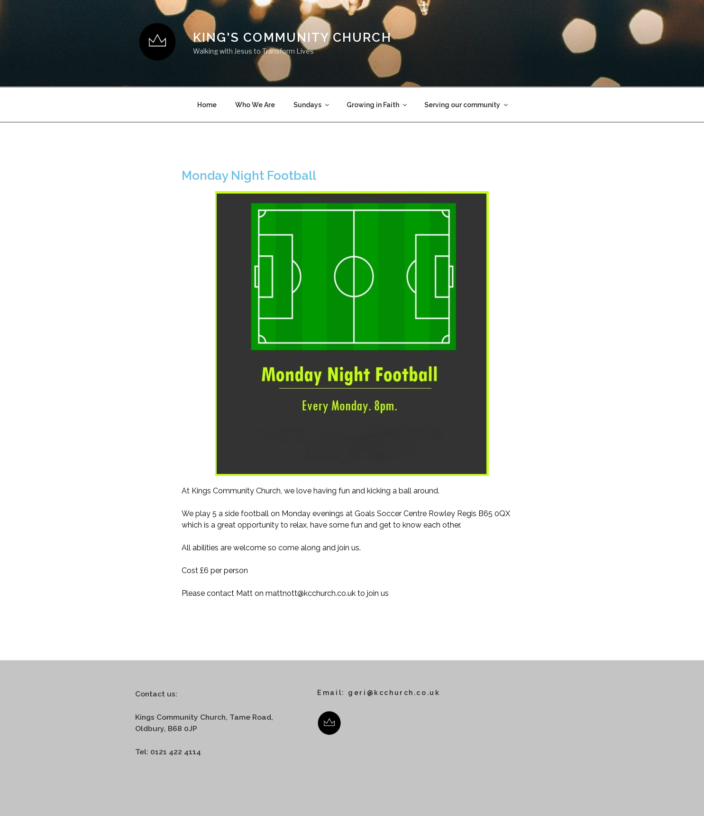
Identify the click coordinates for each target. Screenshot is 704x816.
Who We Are (255, 105)
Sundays (311, 105)
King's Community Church (292, 37)
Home (207, 105)
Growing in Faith (377, 105)
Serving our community (466, 105)
